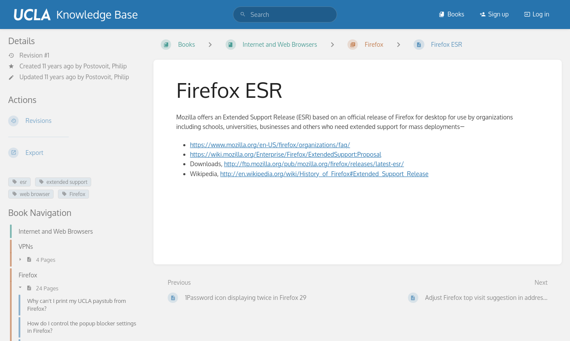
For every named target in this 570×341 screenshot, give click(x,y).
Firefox (73, 194)
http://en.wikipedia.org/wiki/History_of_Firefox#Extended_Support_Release (324, 173)
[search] (285, 14)
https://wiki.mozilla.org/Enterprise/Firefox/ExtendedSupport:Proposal (286, 154)
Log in (536, 14)
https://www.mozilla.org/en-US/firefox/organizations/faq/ (270, 144)
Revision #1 (28, 55)
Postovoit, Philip (105, 66)
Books (451, 14)
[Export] (73, 152)
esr (19, 182)
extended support (63, 182)
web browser (31, 194)
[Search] (243, 14)
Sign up (494, 14)
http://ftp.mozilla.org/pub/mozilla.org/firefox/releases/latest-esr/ (314, 163)
